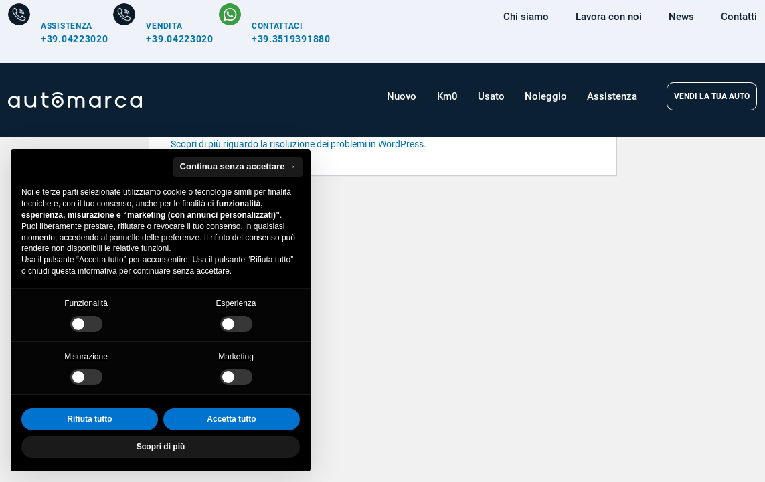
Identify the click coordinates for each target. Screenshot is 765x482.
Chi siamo (526, 17)
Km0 (447, 96)
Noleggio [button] (546, 96)
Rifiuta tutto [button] (89, 419)
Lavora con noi (609, 17)
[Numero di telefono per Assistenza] (58, 31)
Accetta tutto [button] (231, 419)
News (681, 17)
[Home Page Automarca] (75, 100)
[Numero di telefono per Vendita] (163, 31)
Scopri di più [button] (161, 446)
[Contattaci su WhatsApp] (275, 31)
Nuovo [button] (401, 96)
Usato (491, 96)
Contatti (739, 17)
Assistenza (612, 96)
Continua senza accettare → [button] (238, 166)
